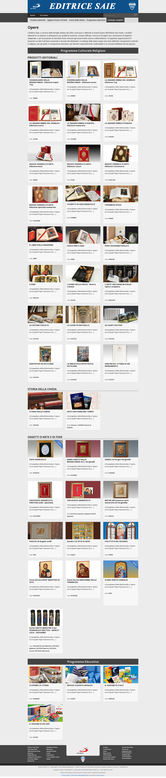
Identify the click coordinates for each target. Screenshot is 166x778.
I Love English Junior (53, 757)
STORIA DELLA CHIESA (39, 411)
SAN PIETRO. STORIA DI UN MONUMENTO (117, 365)
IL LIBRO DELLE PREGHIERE (41, 245)
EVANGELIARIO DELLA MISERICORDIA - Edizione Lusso (81, 81)
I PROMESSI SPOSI (113, 205)
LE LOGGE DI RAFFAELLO (78, 325)
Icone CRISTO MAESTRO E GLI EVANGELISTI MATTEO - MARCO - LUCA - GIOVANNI (44, 630)
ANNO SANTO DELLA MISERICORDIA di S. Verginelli (81, 460)
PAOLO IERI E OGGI (75, 246)
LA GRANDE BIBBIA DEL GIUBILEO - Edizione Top (120, 81)
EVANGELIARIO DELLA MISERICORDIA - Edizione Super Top (44, 82)
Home (32, 15)
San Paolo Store (32, 749)
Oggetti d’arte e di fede (57, 20)
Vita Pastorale (107, 755)
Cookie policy (100, 775)
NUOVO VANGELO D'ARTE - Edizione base (41, 165)
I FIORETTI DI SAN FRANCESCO (81, 204)
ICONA (32, 284)
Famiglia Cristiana (52, 747)
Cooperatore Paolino (109, 757)
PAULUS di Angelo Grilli (40, 541)
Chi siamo (44, 15)
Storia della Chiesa (77, 20)
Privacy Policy (66, 775)
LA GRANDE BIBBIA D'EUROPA (118, 123)
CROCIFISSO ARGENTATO (78, 500)
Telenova (30, 753)
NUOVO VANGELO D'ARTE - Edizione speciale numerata (42, 206)
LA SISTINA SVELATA (39, 325)
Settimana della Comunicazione (126, 752)
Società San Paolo (127, 747)
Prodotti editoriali (37, 20)
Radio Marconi (32, 755)
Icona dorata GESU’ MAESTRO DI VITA (44, 581)
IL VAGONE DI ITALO (114, 685)
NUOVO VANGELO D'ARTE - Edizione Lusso (79, 165)
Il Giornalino (50, 755)
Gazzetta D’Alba (51, 751)
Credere (105, 747)
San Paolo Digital (33, 759)
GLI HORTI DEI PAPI (113, 325)
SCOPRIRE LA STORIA (39, 685)
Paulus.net (125, 749)
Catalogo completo (115, 20)
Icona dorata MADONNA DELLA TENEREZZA (82, 581)
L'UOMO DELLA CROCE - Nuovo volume (81, 285)
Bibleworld (31, 761)
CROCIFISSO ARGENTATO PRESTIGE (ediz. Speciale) (41, 501)
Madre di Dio (107, 753)
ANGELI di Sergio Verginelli (118, 459)
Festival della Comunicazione (126, 755)
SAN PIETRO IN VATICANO (41, 364)
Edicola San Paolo (108, 759)
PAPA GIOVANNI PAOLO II (117, 246)
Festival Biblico (126, 758)
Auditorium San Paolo (34, 757)
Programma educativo (96, 20)
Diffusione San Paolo (34, 751)
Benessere (50, 749)
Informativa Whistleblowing (79, 775)
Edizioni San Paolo (33, 747)
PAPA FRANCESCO (37, 459)
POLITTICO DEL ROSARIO (116, 541)
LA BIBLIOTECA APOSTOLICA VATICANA (80, 365)
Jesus (105, 751)
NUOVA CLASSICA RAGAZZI (80, 685)
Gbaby (48, 759)
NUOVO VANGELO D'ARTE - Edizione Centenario (117, 165)
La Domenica (107, 749)
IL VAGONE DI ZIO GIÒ (39, 724)
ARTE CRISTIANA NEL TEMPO (80, 411)
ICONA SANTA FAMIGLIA (116, 580)
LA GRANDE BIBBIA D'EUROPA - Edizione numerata (81, 124)
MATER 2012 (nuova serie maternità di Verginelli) (117, 501)
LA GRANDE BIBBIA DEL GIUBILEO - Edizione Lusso (45, 124)
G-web (48, 753)
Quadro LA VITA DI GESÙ (78, 541)
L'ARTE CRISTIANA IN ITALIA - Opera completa (118, 285)
